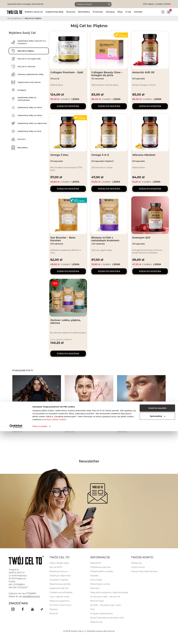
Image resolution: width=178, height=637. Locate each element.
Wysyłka (94, 575)
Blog (120, 12)
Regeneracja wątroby (60, 584)
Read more (17, 431)
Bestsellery (84, 12)
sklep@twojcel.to (31, 596)
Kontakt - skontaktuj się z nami (105, 605)
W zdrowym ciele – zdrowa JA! (105, 596)
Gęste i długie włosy (59, 563)
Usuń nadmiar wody (59, 596)
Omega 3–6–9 (100, 155)
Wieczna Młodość (144, 155)
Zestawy (110, 12)
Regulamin (95, 563)
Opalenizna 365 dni (58, 588)
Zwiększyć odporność (60, 575)
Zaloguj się (136, 563)
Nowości (70, 12)
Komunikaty (96, 580)
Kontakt (138, 12)
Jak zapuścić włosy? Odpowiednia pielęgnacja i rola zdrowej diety (32, 413)
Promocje (98, 12)
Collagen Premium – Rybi (66, 72)
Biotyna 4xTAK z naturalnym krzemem (105, 239)
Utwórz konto (138, 567)
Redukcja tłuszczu (58, 571)
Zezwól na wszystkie (157, 614)
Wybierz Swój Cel (34, 12)
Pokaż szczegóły (39, 632)
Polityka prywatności (100, 567)
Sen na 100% (55, 567)
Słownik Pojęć (97, 601)
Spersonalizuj (157, 622)
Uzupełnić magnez (58, 580)
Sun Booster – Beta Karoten (62, 239)
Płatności (94, 588)
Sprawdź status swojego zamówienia (25, 4)
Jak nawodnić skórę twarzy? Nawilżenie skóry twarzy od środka (141, 413)
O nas (128, 12)
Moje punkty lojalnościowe (144, 571)
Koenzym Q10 (141, 237)
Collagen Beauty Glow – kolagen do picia (107, 74)
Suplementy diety (54, 12)
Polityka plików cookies (101, 571)
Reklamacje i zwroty (100, 584)
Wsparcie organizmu (59, 601)
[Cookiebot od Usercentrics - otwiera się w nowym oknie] (16, 632)
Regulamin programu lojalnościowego (109, 592)
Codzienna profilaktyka (60, 592)
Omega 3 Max (59, 155)
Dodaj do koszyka (68, 106)
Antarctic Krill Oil (143, 72)
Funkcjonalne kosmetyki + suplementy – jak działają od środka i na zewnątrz (88, 413)
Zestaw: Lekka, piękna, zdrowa (65, 321)
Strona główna (14, 18)
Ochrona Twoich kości (60, 605)
